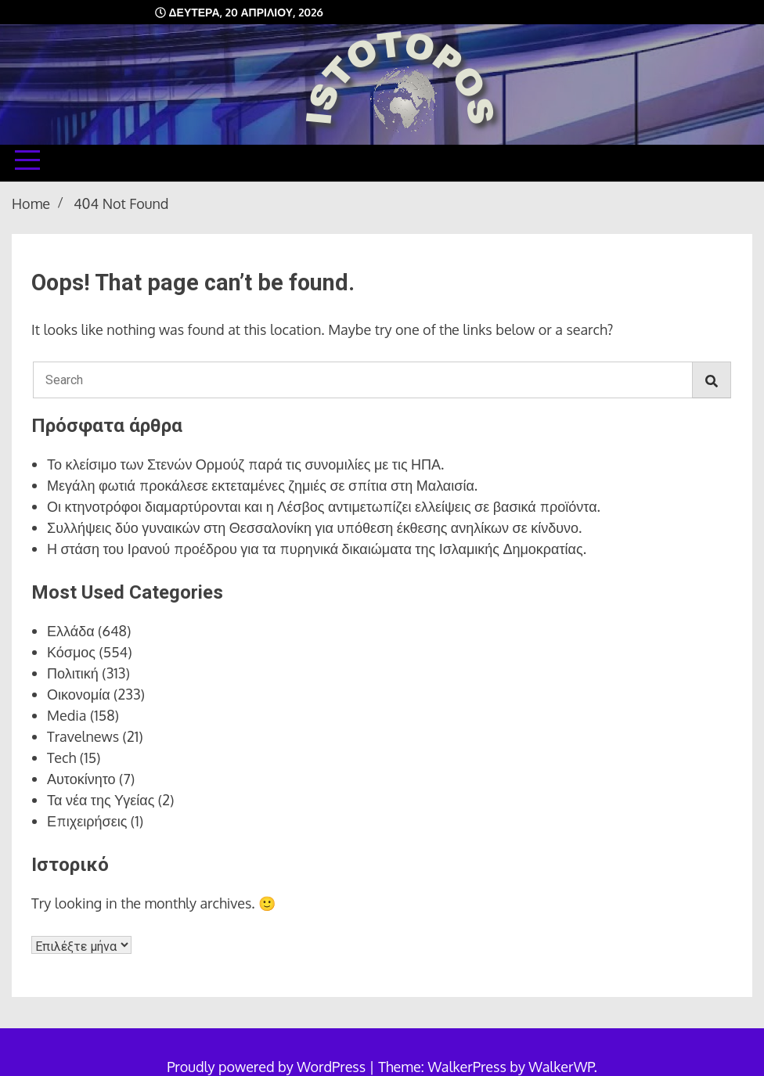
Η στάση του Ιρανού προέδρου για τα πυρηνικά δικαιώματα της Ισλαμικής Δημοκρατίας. (316, 548)
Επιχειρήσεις (87, 820)
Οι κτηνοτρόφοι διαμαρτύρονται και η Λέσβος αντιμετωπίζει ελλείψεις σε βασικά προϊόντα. (323, 506)
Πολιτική (73, 673)
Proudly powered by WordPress (268, 1066)
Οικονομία (78, 694)
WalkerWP (560, 1066)
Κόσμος (71, 651)
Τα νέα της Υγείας (100, 799)
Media (67, 715)
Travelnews (83, 736)
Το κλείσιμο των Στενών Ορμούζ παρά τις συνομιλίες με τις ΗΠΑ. (245, 464)
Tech (61, 757)
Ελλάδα (71, 630)
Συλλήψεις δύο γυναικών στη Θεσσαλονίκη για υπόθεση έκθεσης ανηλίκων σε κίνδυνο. (314, 527)
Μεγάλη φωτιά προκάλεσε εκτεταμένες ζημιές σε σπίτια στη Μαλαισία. (262, 485)
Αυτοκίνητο (81, 778)
